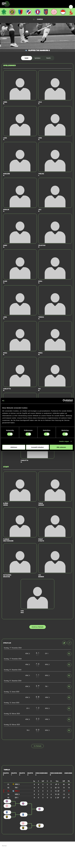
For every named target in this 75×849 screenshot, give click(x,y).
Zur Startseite (37, 746)
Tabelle (48, 58)
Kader (27, 58)
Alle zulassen (61, 447)
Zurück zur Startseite (37, 627)
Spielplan (37, 58)
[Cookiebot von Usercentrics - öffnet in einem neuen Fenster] (64, 400)
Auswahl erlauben (37, 447)
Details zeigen (64, 441)
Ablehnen (13, 447)
